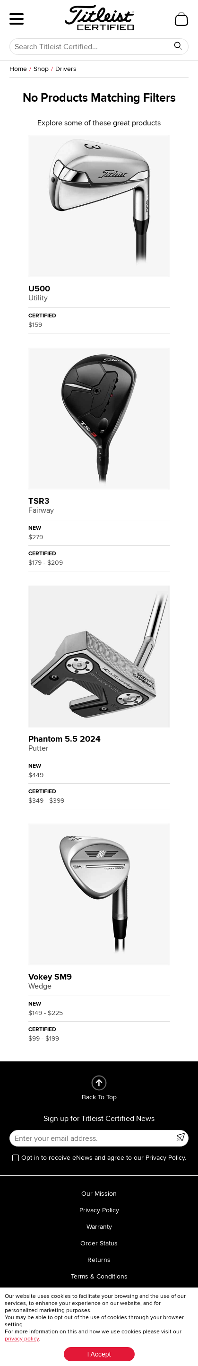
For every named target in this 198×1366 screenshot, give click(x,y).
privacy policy (22, 1338)
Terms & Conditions (99, 1276)
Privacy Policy (99, 1210)
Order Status (99, 1243)
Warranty (99, 1227)
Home (18, 69)
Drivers (66, 69)
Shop (41, 69)
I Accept (99, 1354)
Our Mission (99, 1194)
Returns (99, 1260)
